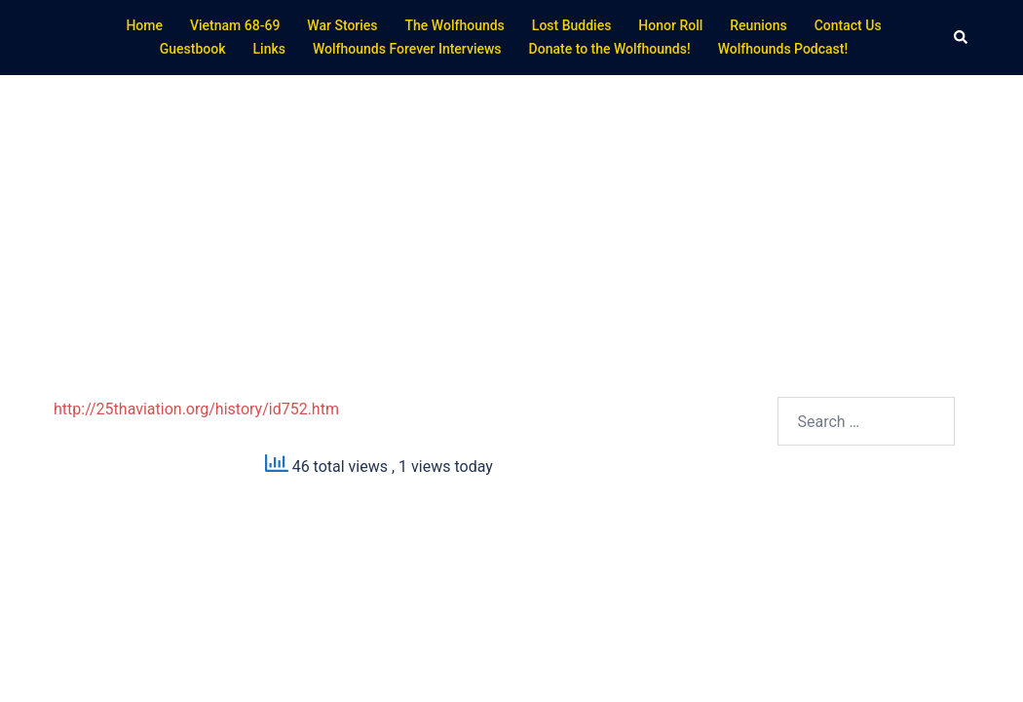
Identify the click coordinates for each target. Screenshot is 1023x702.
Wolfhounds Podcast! (783, 49)
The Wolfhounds (455, 25)
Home (144, 25)
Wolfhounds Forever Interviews (407, 49)
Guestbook (193, 49)
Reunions (758, 25)
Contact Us (848, 25)
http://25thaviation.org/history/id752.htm (196, 409)
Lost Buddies (572, 25)
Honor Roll (670, 25)
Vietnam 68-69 (235, 25)
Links (269, 49)
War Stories (342, 25)
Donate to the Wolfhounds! (610, 49)
